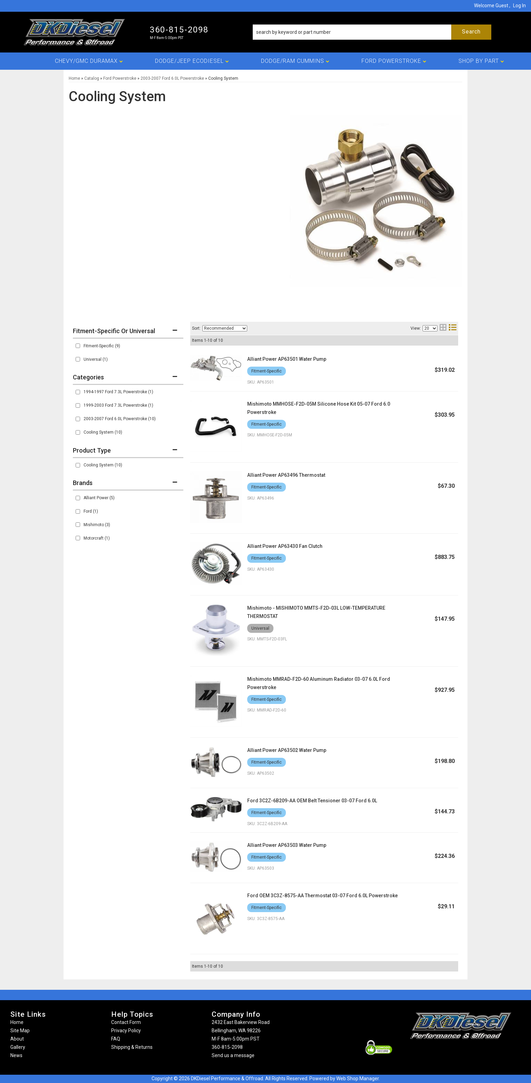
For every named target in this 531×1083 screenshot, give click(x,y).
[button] (372, 32)
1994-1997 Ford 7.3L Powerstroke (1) (118, 391)
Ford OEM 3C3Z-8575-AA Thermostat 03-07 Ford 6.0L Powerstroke (322, 895)
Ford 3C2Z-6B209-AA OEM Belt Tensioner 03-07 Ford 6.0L (312, 800)
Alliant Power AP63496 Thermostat (286, 475)
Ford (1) (91, 511)
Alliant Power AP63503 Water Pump (286, 845)
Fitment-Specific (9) (102, 346)
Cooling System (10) (103, 432)
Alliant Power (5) (99, 497)
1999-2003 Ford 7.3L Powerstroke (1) (118, 405)
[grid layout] (443, 328)
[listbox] (224, 328)
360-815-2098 (227, 1047)
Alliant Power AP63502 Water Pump (286, 750)
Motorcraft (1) (97, 538)
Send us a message (233, 1055)
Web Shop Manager (357, 1078)
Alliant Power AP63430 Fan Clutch (284, 546)
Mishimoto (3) (97, 524)
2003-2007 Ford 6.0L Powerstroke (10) (120, 418)
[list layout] (452, 328)
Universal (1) (96, 359)
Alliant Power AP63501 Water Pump (286, 359)
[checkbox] (78, 346)
